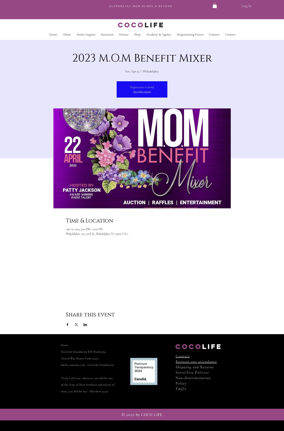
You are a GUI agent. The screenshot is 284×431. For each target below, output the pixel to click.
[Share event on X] (76, 324)
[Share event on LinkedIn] (85, 324)
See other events (142, 91)
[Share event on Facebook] (67, 324)
